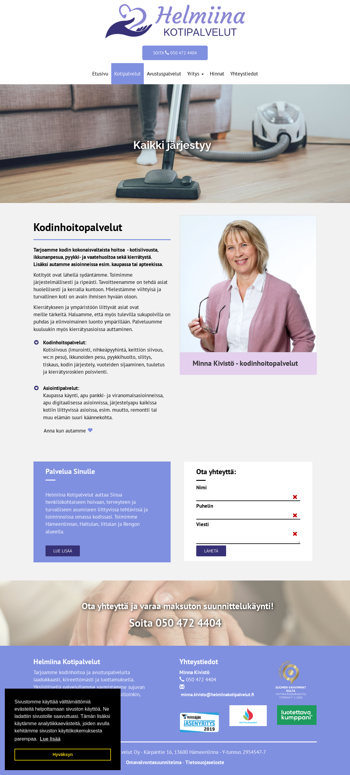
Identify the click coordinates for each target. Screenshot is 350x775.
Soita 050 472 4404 (175, 53)
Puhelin (204, 506)
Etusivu (100, 73)
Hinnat (217, 73)
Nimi (201, 487)
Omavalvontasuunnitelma (154, 762)
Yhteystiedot (244, 73)
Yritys (195, 73)
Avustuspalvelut (164, 73)
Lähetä (211, 551)
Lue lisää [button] (50, 738)
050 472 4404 (188, 623)
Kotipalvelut (127, 73)
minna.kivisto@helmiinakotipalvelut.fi (217, 694)
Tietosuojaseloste (204, 762)
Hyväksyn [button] (62, 754)
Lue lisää (62, 551)
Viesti (202, 524)
